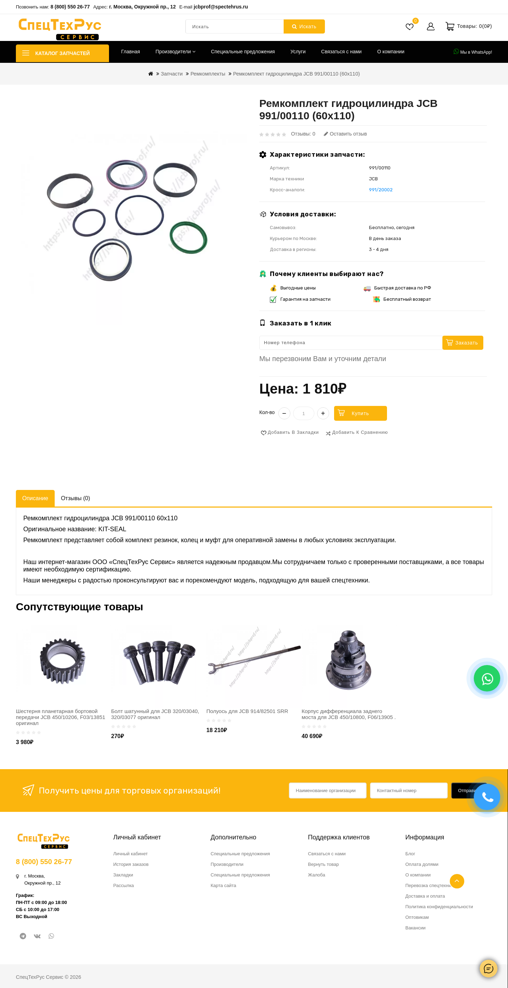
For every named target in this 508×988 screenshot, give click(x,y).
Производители (175, 51)
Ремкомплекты (207, 74)
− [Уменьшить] (284, 413)
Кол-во (267, 412)
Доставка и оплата (425, 896)
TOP (457, 881)
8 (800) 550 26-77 (70, 7)
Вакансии (415, 927)
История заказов (131, 864)
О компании (390, 51)
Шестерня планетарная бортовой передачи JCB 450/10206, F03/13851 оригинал (60, 717)
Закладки (123, 875)
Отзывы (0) (75, 498)
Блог (410, 853)
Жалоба (316, 875)
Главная (130, 51)
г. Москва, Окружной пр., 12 (142, 7)
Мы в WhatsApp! (473, 51)
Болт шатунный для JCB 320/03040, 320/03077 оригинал (155, 714)
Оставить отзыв (345, 134)
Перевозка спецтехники (430, 885)
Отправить (469, 790)
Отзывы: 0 (303, 134)
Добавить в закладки (293, 432)
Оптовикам (417, 917)
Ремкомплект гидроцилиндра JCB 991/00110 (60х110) (296, 74)
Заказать (466, 343)
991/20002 (381, 189)
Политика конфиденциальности (439, 906)
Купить (360, 413)
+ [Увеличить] (323, 413)
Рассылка (123, 885)
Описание (35, 498)
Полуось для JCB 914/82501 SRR (247, 711)
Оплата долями (422, 864)
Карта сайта (223, 885)
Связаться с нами (341, 51)
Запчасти (172, 74)
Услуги (298, 51)
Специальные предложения (243, 51)
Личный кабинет (130, 853)
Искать (304, 26)
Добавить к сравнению (360, 432)
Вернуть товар (323, 864)
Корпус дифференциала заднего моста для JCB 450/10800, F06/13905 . (349, 714)
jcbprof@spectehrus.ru (221, 7)
